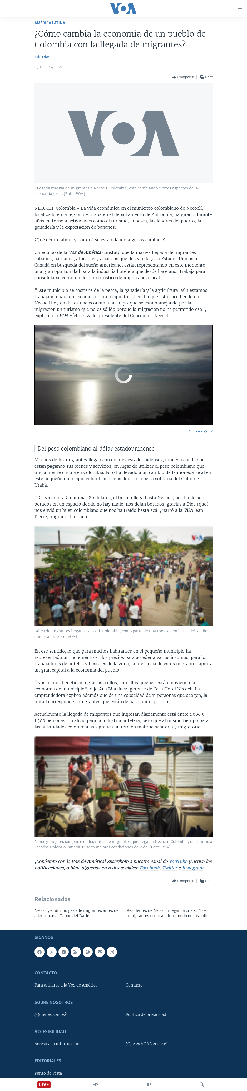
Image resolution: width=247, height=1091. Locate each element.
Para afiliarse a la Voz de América (65, 985)
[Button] (182, 77)
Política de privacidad (146, 1014)
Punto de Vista (48, 1073)
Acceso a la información (57, 1044)
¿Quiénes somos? (50, 1014)
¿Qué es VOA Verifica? (146, 1044)
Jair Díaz (42, 56)
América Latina (49, 23)
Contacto (134, 985)
